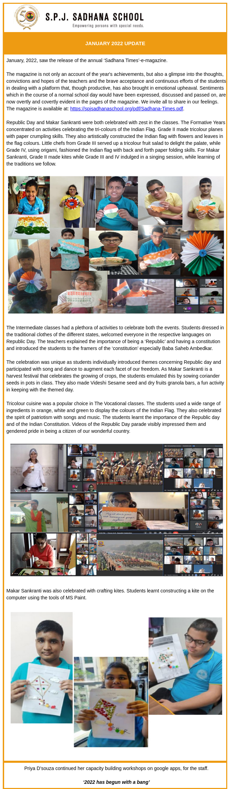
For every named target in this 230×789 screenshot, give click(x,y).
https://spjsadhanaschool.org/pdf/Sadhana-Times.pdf (126, 108)
